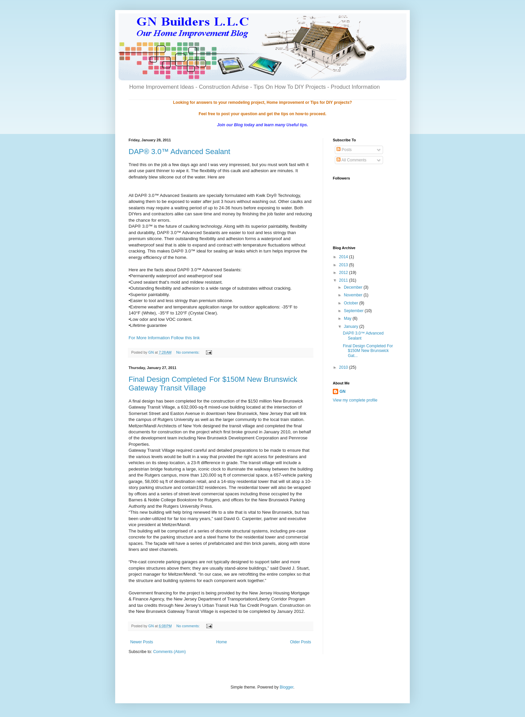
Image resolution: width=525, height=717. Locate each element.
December (354, 287)
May (348, 318)
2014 (344, 257)
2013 (344, 265)
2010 (344, 367)
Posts (344, 149)
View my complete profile (355, 400)
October (351, 303)
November (354, 295)
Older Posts (300, 642)
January (351, 326)
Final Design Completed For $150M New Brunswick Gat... (368, 351)
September (354, 310)
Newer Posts (141, 642)
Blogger (286, 687)
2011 (344, 280)
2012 (344, 272)
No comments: (188, 352)
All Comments (351, 160)
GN (343, 391)
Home (221, 642)
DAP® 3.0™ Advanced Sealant (179, 151)
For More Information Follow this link (164, 337)
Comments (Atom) (169, 651)
